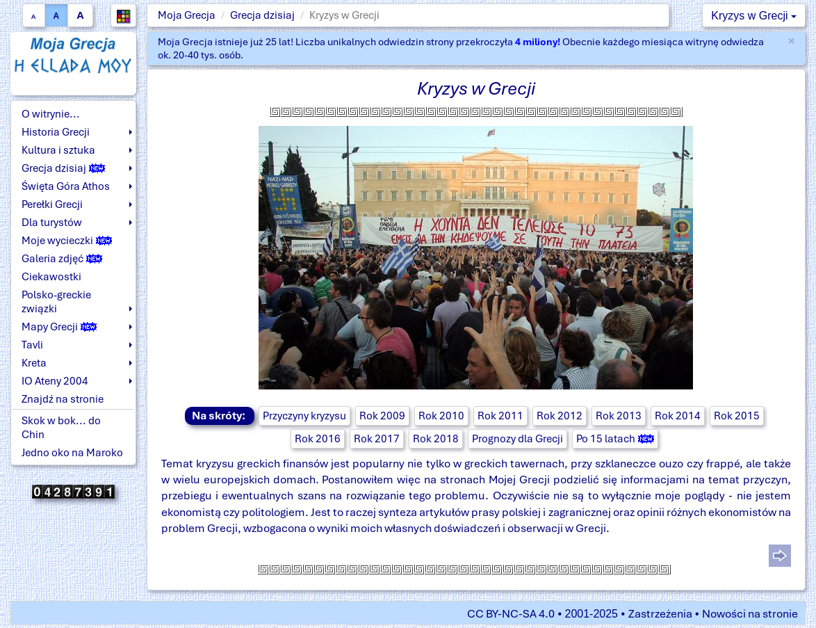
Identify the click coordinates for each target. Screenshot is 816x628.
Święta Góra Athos (66, 186)
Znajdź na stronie (63, 399)
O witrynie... (51, 114)
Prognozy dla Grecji (517, 439)
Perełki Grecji (52, 204)
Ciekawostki (51, 277)
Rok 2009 (382, 416)
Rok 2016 (318, 439)
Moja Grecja (186, 15)
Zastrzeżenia (660, 613)
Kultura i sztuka (58, 150)
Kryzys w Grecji (754, 16)
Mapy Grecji (59, 327)
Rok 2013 (619, 416)
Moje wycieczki (67, 241)
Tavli (32, 345)
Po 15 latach (615, 439)
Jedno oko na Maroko (72, 453)
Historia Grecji (56, 132)
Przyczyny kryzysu (304, 416)
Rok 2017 (377, 439)
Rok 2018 (436, 439)
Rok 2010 (441, 416)
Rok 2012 (559, 416)
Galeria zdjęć (62, 259)
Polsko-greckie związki (56, 302)
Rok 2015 (737, 416)
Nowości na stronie (750, 613)
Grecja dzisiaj (262, 15)
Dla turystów (52, 223)
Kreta (34, 363)
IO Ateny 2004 (55, 381)
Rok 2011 (500, 416)
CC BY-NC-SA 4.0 (511, 613)
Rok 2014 (678, 416)
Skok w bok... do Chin (61, 428)
